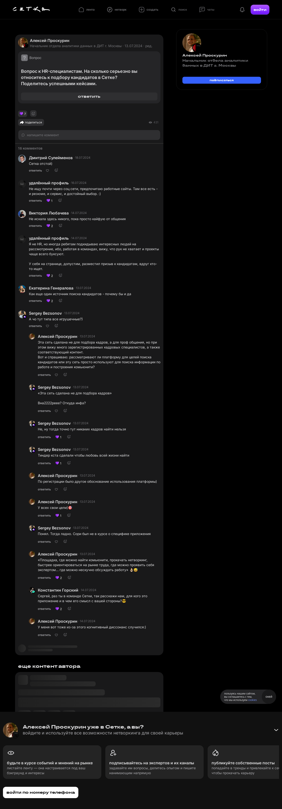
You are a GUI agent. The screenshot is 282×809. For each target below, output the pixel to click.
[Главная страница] (31, 10)
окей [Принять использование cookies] (268, 696)
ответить (89, 96)
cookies (252, 700)
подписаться (222, 80)
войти (260, 9)
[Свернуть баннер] (276, 730)
